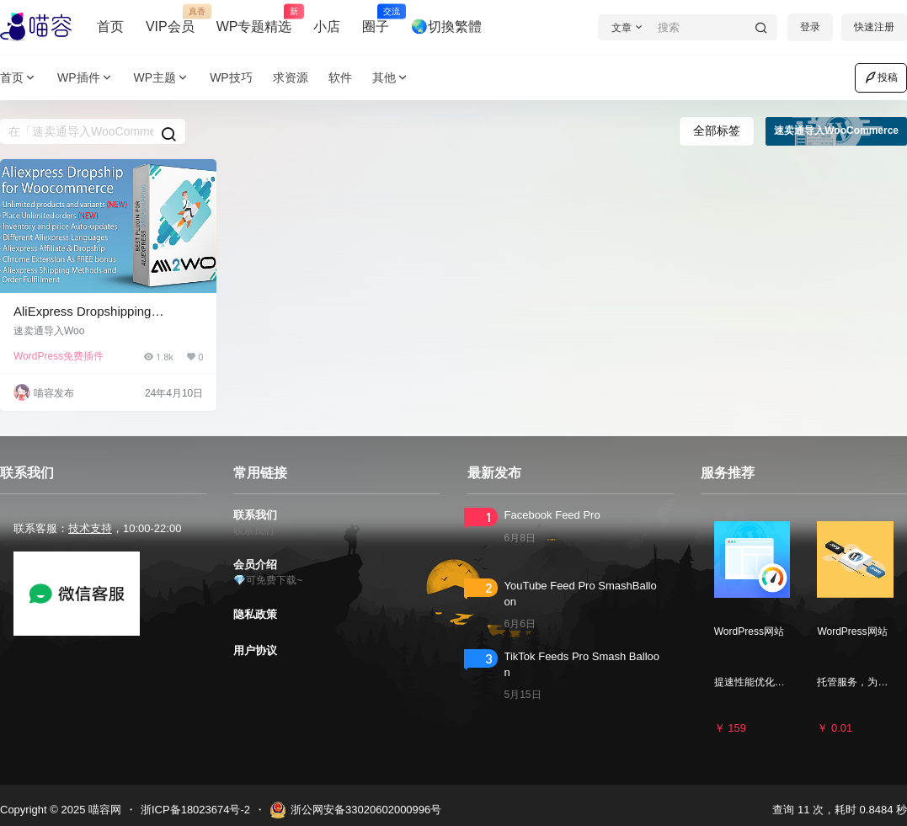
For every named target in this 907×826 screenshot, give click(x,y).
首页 (110, 26)
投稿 (881, 77)
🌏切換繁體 (446, 26)
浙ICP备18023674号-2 (195, 809)
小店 (326, 26)
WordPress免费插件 (58, 356)
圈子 (375, 19)
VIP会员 (170, 19)
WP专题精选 (254, 19)
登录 (810, 27)
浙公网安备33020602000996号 (355, 810)
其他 (390, 78)
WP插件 (85, 78)
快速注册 (874, 27)
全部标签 (716, 130)
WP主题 (162, 78)
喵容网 (103, 809)
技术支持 (90, 528)
